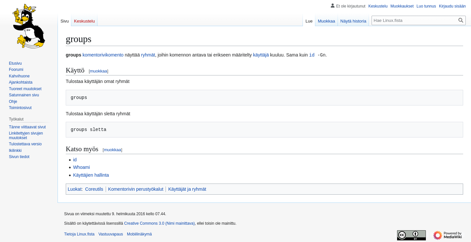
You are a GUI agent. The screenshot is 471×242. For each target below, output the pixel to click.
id (312, 55)
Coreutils (94, 188)
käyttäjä (261, 54)
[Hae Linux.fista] (419, 20)
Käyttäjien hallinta (91, 174)
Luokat (74, 188)
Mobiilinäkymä (139, 234)
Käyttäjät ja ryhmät (187, 188)
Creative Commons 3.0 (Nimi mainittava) (159, 223)
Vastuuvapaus (110, 234)
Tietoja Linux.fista (79, 234)
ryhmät (148, 54)
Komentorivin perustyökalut (136, 188)
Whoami (81, 166)
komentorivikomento (102, 54)
